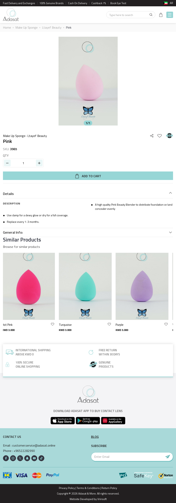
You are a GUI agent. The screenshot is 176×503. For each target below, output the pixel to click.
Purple (122, 325)
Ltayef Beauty (51, 27)
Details (8, 193)
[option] (88, 81)
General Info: (13, 232)
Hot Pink (10, 325)
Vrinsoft (102, 499)
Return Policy (109, 488)
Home (7, 27)
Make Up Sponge (26, 27)
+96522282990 (24, 451)
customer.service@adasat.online (33, 445)
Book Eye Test (118, 3)
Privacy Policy (67, 488)
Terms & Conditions (88, 488)
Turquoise (68, 325)
